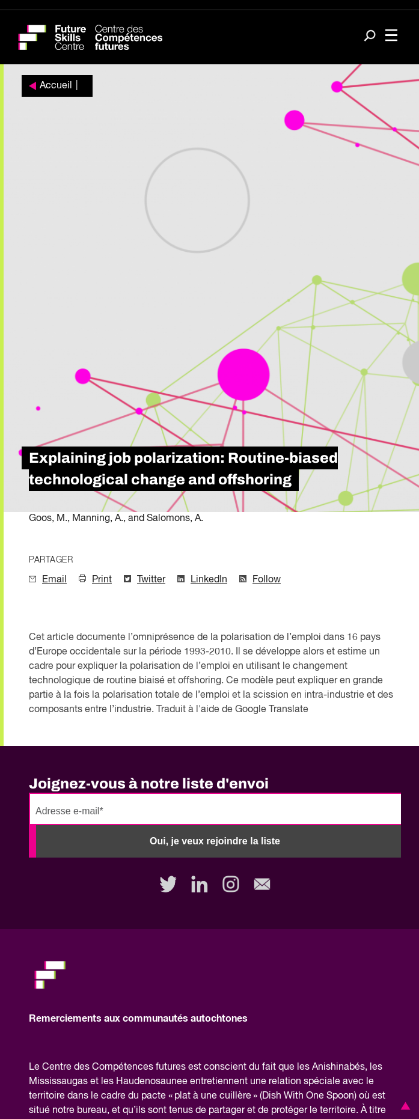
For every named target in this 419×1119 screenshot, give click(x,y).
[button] (403, 1106)
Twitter (151, 580)
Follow (266, 580)
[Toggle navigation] (391, 36)
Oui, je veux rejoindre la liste (215, 841)
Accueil (56, 86)
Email (54, 580)
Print (102, 580)
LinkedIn (209, 580)
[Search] (369, 36)
